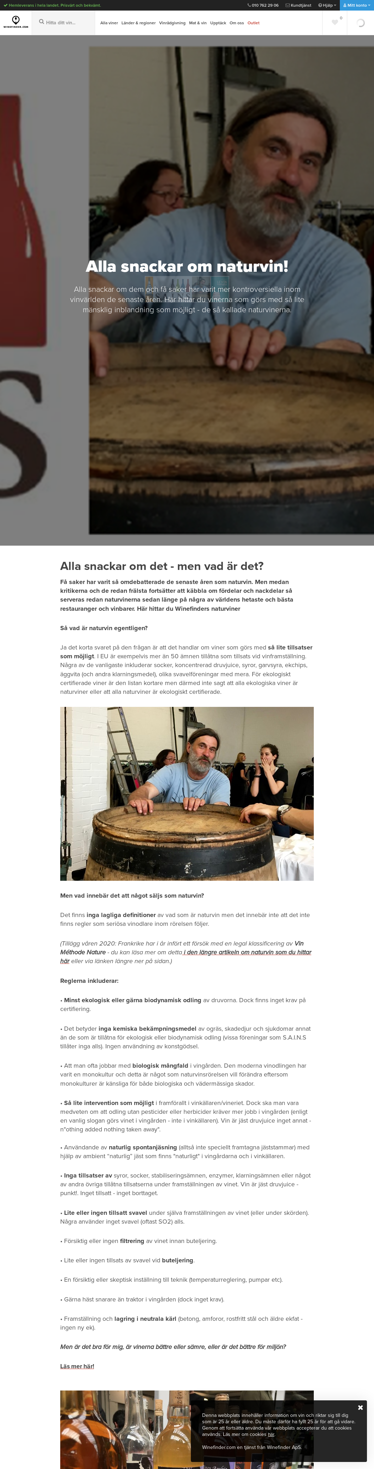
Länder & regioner (138, 22)
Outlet (254, 22)
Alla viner (109, 22)
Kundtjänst (298, 5)
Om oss (237, 22)
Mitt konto (356, 5)
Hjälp (327, 5)
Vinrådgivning (172, 22)
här (271, 1435)
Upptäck (218, 22)
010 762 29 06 (263, 5)
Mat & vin (198, 22)
